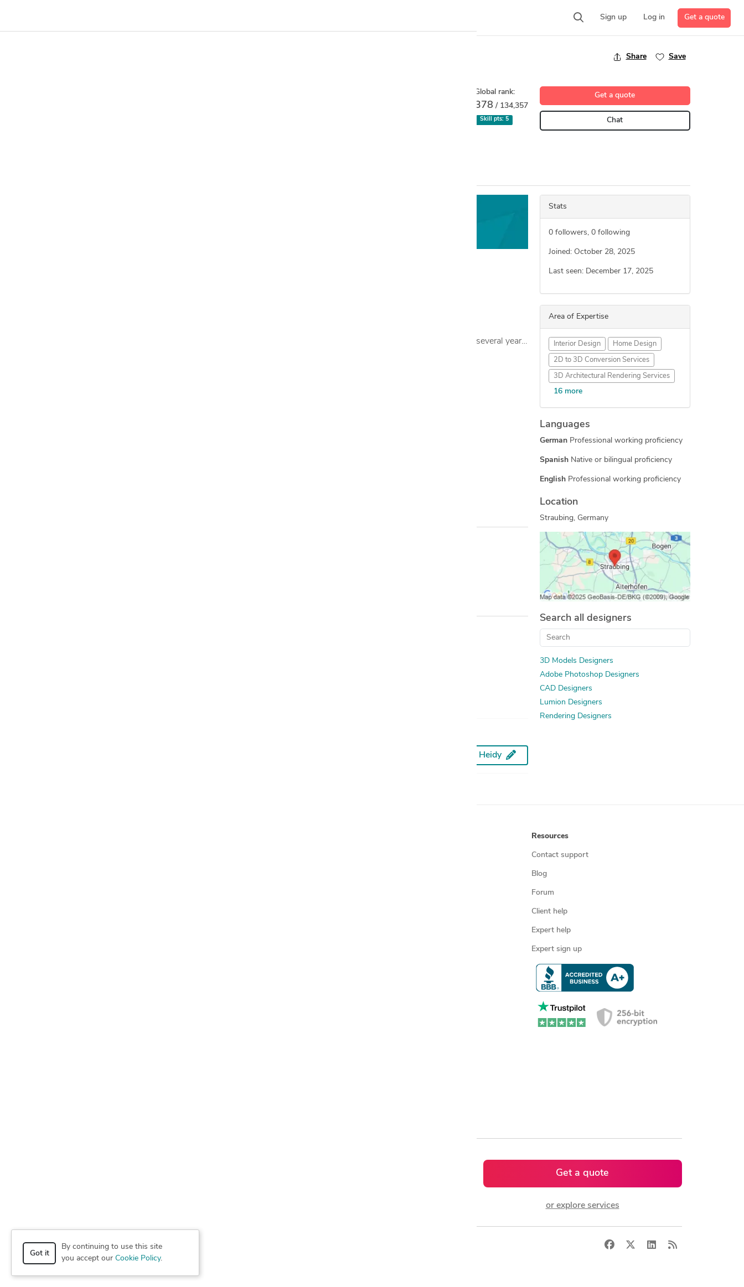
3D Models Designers (576, 661)
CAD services (90, 911)
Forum (542, 893)
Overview (72, 175)
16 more (568, 391)
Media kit (391, 893)
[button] (213, 17)
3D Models (128, 149)
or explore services (582, 1205)
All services (86, 987)
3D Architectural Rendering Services (612, 376)
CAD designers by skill (259, 987)
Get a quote (704, 17)
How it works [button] (91, 836)
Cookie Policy (138, 1258)
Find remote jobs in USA (263, 949)
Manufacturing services (107, 968)
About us (392, 855)
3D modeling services (104, 930)
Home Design (635, 343)
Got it (39, 1253)
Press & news (400, 874)
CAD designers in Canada (265, 1024)
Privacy (235, 1246)
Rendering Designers (576, 716)
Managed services (97, 874)
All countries (243, 1081)
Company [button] (393, 836)
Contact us (395, 930)
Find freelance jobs (253, 874)
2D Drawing (79, 149)
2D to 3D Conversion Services (601, 360)
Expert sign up (556, 949)
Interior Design (233, 149)
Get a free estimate (337, 222)
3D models (240, 968)
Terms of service (404, 949)
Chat (615, 120)
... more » (71, 355)
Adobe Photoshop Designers (589, 675)
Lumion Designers (571, 702)
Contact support (559, 855)
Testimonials (397, 911)
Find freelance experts (259, 855)
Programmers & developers (114, 949)
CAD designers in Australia (267, 1062)
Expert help (551, 930)
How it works (91, 855)
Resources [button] (550, 836)
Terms (268, 1246)
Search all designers (586, 618)
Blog (539, 874)
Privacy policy (399, 968)
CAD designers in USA (260, 1005)
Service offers (245, 893)
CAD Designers (566, 688)
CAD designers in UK (257, 1043)
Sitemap (235, 1100)
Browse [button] (235, 836)
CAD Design (178, 149)
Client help (549, 911)
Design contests (95, 893)
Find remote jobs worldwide (269, 930)
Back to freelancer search (102, 56)
